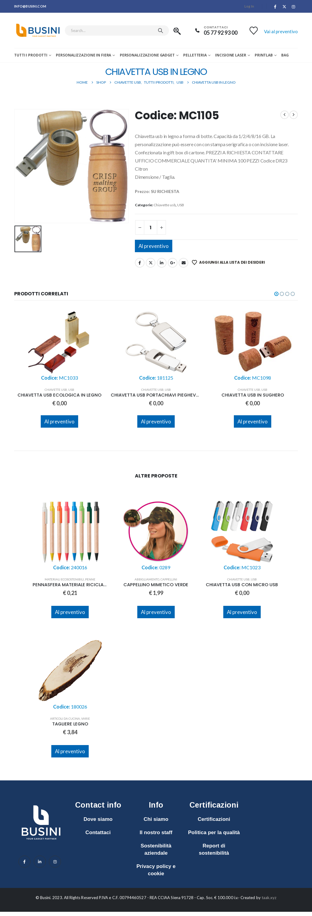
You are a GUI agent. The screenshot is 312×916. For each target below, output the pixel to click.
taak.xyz (269, 897)
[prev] (284, 114)
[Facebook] (275, 7)
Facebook (140, 263)
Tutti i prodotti (30, 55)
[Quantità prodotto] (150, 227)
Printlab (264, 55)
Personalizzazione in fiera (83, 55)
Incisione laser (230, 55)
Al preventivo (153, 246)
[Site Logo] (38, 30)
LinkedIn (162, 263)
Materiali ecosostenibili (64, 579)
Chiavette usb (165, 205)
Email (183, 263)
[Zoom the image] (41, 802)
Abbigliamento (147, 579)
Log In (249, 6)
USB (180, 205)
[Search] (160, 30)
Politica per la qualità (214, 832)
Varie (85, 718)
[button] (276, 293)
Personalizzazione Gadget (147, 55)
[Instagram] (294, 7)
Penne (90, 579)
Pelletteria (195, 55)
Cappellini (169, 579)
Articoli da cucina (65, 718)
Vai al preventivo (281, 31)
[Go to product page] (59, 346)
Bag (285, 55)
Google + (172, 263)
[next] (293, 114)
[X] (284, 7)
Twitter (150, 263)
